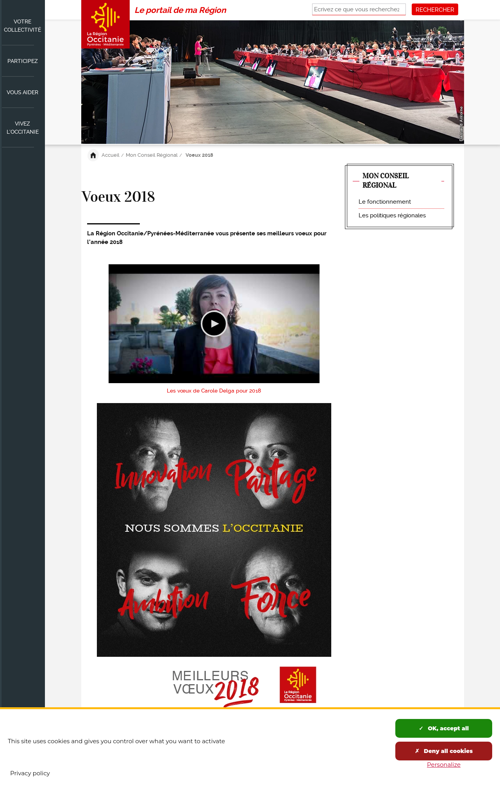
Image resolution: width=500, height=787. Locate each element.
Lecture (214, 324)
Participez (22, 61)
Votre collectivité (22, 25)
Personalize (444, 764)
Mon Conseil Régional (152, 155)
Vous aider (22, 92)
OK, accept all (444, 728)
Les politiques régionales (392, 215)
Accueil (111, 155)
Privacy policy (30, 773)
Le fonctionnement (385, 201)
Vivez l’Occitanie (23, 127)
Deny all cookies (444, 751)
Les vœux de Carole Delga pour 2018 (214, 391)
